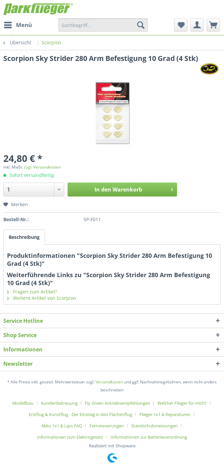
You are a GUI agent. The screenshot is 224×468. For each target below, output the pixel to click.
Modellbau (23, 403)
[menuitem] (17, 25)
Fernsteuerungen (107, 426)
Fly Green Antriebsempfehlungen (117, 403)
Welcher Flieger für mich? (182, 403)
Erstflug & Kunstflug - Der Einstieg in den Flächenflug (80, 414)
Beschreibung (24, 237)
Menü (18, 24)
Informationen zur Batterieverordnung (149, 437)
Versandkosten (109, 382)
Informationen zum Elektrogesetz (70, 437)
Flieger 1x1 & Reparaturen (164, 414)
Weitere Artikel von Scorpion (41, 298)
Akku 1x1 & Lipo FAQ (61, 426)
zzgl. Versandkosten (42, 167)
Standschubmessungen (154, 426)
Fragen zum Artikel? (32, 291)
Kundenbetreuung (59, 403)
